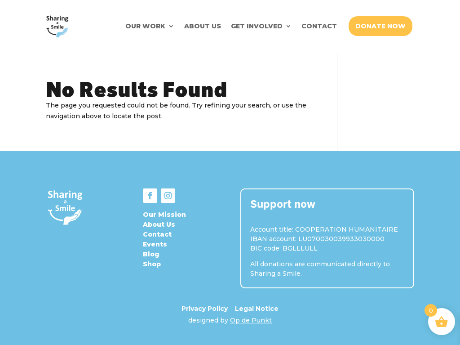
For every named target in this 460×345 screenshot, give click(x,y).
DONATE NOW (380, 26)
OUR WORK (145, 26)
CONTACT (319, 26)
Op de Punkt (251, 320)
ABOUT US (202, 26)
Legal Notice (257, 309)
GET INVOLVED (257, 26)
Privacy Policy (204, 309)
